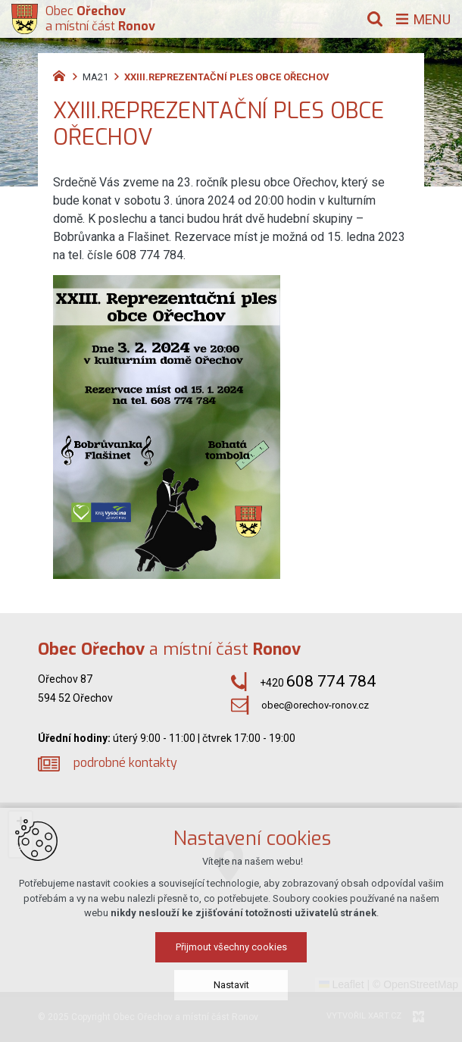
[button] (20, 823)
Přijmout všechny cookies (231, 989)
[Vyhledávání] (374, 19)
